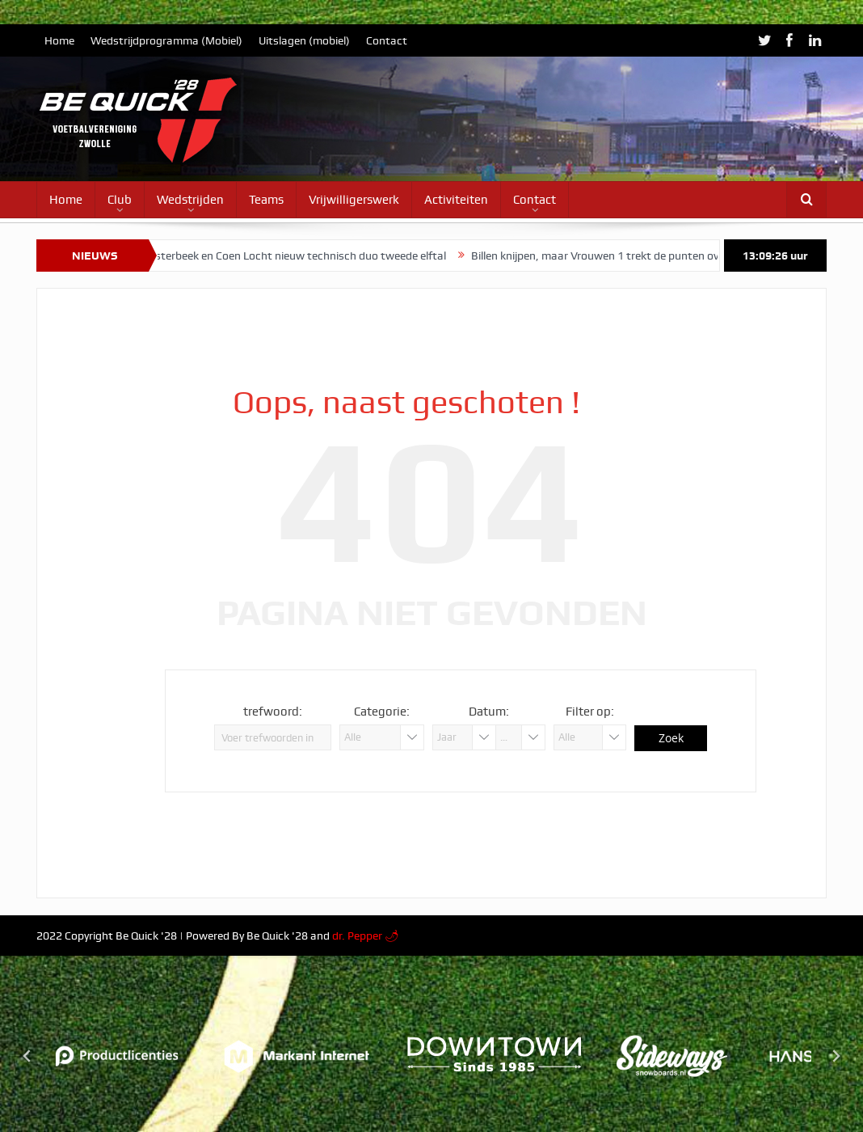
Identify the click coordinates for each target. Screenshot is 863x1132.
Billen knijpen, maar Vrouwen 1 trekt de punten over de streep (631, 255)
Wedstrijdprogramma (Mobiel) (166, 40)
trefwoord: (272, 711)
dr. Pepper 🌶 (365, 935)
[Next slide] (835, 1056)
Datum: (489, 711)
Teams (266, 199)
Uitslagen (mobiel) (304, 40)
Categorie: (382, 711)
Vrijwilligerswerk (354, 199)
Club (119, 199)
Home (59, 40)
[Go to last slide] (27, 1056)
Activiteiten (456, 199)
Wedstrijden (190, 199)
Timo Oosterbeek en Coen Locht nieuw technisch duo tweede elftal (286, 255)
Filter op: (590, 711)
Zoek (671, 738)
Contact (386, 40)
